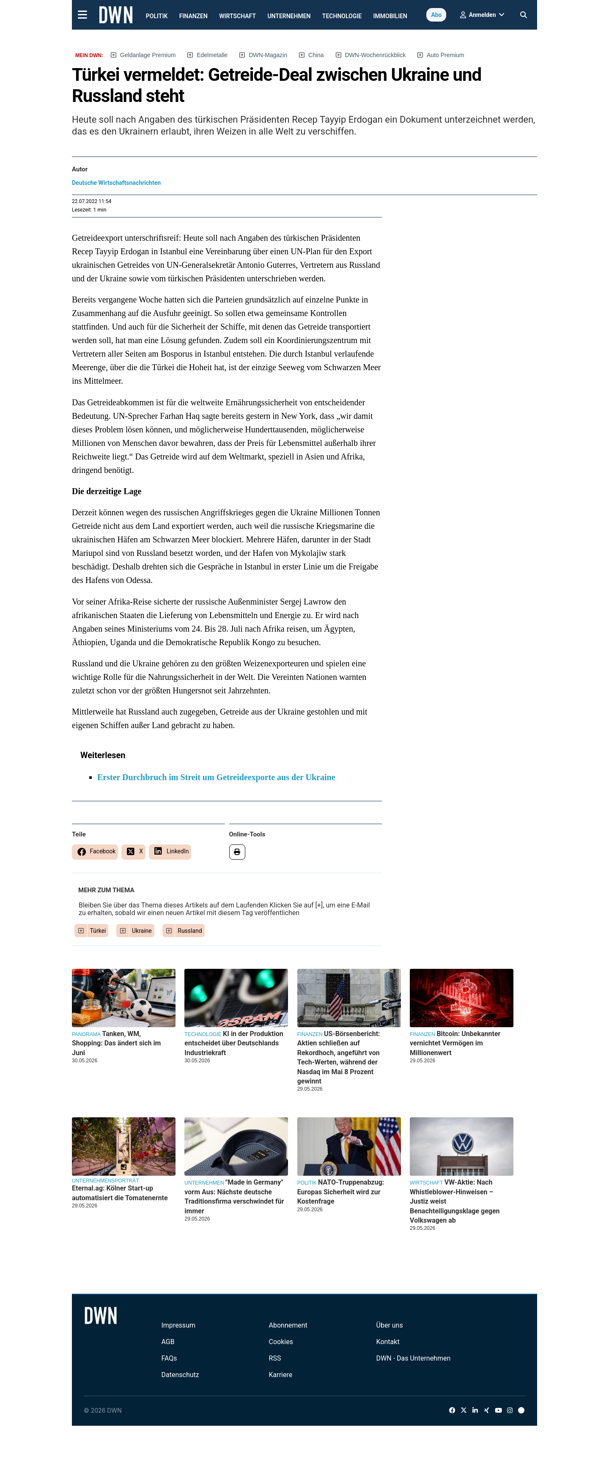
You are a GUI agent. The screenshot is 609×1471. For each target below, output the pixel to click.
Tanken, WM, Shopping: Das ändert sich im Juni (116, 1043)
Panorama (86, 1034)
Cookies (281, 1342)
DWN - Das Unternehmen (413, 1358)
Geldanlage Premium (148, 55)
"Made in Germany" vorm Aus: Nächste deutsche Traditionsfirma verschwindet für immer (234, 1196)
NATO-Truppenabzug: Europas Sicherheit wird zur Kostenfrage (340, 1191)
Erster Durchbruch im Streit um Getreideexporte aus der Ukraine (216, 777)
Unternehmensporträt (105, 1181)
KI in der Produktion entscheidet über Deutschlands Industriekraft (233, 1043)
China (316, 55)
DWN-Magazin (268, 55)
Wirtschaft (237, 16)
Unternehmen (288, 16)
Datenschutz (180, 1375)
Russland (190, 930)
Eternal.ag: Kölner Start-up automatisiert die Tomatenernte (120, 1193)
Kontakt (388, 1342)
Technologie (342, 16)
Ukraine (142, 930)
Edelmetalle (212, 55)
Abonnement (288, 1325)
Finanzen (193, 16)
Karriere (281, 1375)
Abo (436, 14)
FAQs (169, 1358)
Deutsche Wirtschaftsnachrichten (116, 182)
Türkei (98, 930)
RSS (275, 1358)
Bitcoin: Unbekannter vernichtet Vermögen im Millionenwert (455, 1043)
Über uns (389, 1325)
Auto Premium (445, 55)
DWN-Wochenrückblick (375, 55)
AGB (167, 1342)
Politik (157, 16)
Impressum (178, 1325)
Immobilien (390, 16)
